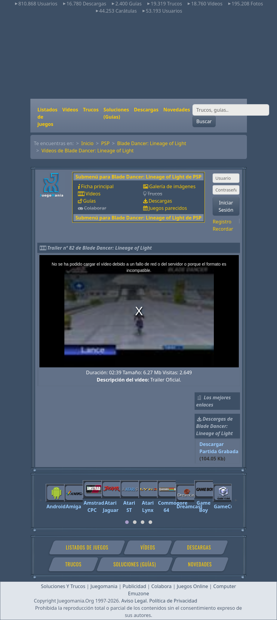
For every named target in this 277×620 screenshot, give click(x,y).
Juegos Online (192, 586)
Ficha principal (97, 186)
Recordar (223, 229)
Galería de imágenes (172, 186)
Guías (89, 201)
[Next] (236, 497)
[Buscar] (230, 110)
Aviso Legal (133, 600)
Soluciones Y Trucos (63, 586)
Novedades (176, 109)
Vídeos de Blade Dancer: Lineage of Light (88, 150)
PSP (105, 143)
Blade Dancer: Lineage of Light (151, 143)
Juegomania (104, 586)
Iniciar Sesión (226, 206)
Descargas (146, 109)
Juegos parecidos (168, 208)
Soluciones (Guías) (116, 113)
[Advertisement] (138, 56)
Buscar (204, 121)
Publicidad (134, 586)
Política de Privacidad (173, 600)
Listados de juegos (47, 116)
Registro (222, 221)
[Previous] (41, 497)
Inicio (87, 143)
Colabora (161, 586)
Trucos (91, 109)
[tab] (127, 522)
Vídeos (70, 109)
